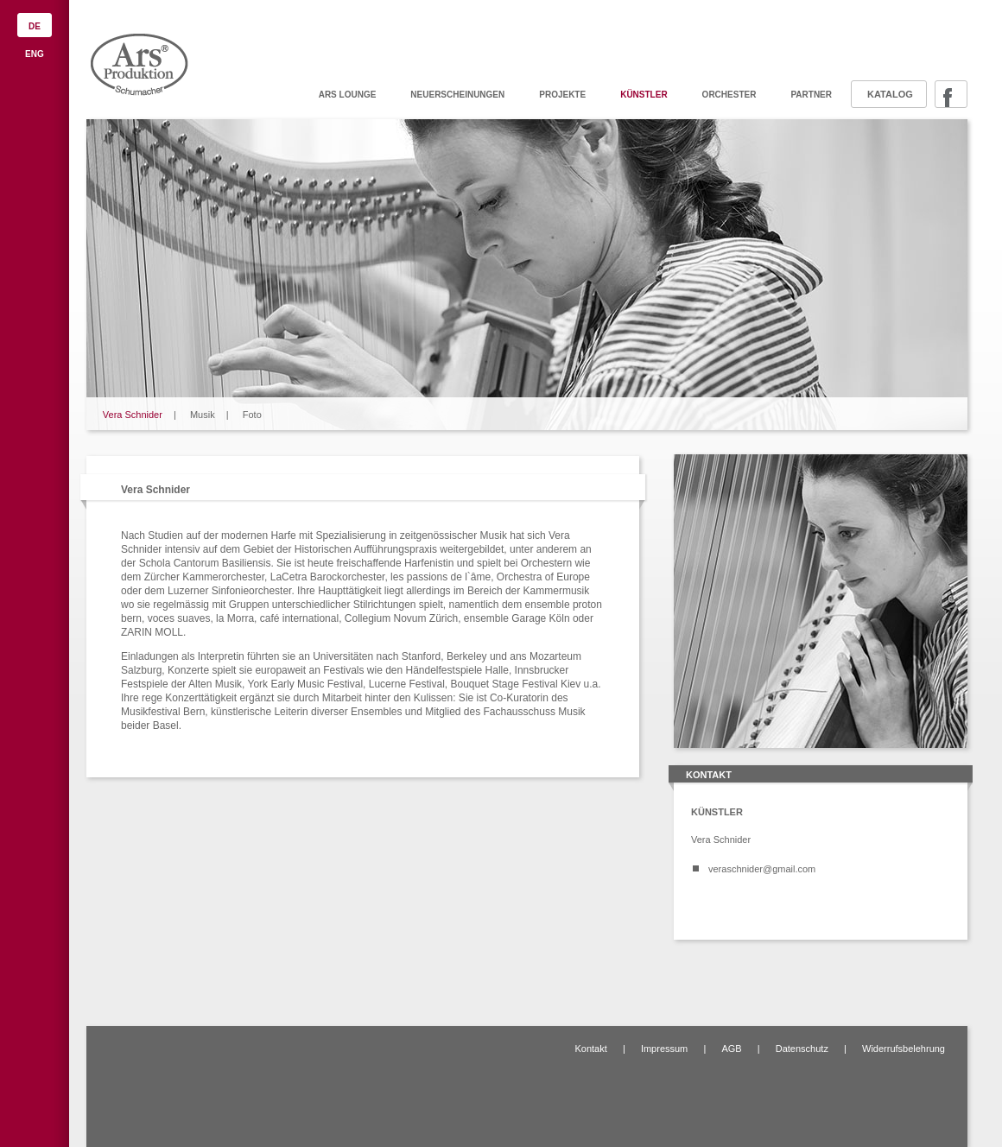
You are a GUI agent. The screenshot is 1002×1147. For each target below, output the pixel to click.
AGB (731, 1048)
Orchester (729, 94)
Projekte (562, 94)
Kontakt (590, 1048)
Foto (252, 414)
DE (35, 26)
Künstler (643, 94)
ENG (34, 54)
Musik (202, 414)
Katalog (890, 94)
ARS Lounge (348, 94)
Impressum (664, 1048)
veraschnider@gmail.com (761, 869)
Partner (811, 94)
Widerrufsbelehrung (903, 1048)
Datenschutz (802, 1048)
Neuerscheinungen (457, 94)
